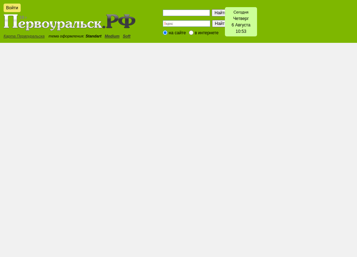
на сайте (177, 32)
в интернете (206, 32)
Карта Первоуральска (24, 36)
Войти (12, 7)
